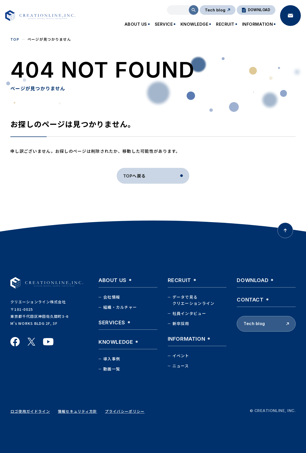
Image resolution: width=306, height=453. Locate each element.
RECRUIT (225, 24)
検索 (193, 10)
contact (250, 300)
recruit (179, 280)
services (112, 322)
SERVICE (164, 24)
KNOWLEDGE (194, 24)
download (252, 280)
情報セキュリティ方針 (77, 411)
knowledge (116, 342)
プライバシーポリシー (125, 411)
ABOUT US (135, 24)
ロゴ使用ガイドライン (30, 411)
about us (113, 280)
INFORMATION (257, 24)
